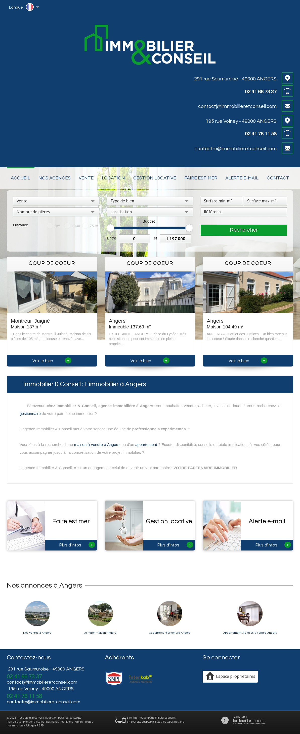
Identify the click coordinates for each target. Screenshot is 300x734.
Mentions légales (33, 721)
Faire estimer (200, 178)
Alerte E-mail (242, 178)
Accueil (20, 178)
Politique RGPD (34, 725)
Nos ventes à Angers (37, 632)
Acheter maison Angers (100, 632)
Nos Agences (54, 178)
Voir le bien (51, 361)
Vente (86, 178)
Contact (278, 178)
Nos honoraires (55, 721)
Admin (79, 721)
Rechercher (244, 230)
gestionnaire (30, 413)
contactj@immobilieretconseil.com (237, 106)
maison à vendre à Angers (96, 444)
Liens (69, 721)
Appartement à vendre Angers (169, 632)
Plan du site (14, 721)
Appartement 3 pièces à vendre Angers (250, 632)
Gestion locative (154, 178)
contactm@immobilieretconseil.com (236, 148)
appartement (146, 444)
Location (113, 178)
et (155, 238)
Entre (111, 238)
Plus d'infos (77, 545)
